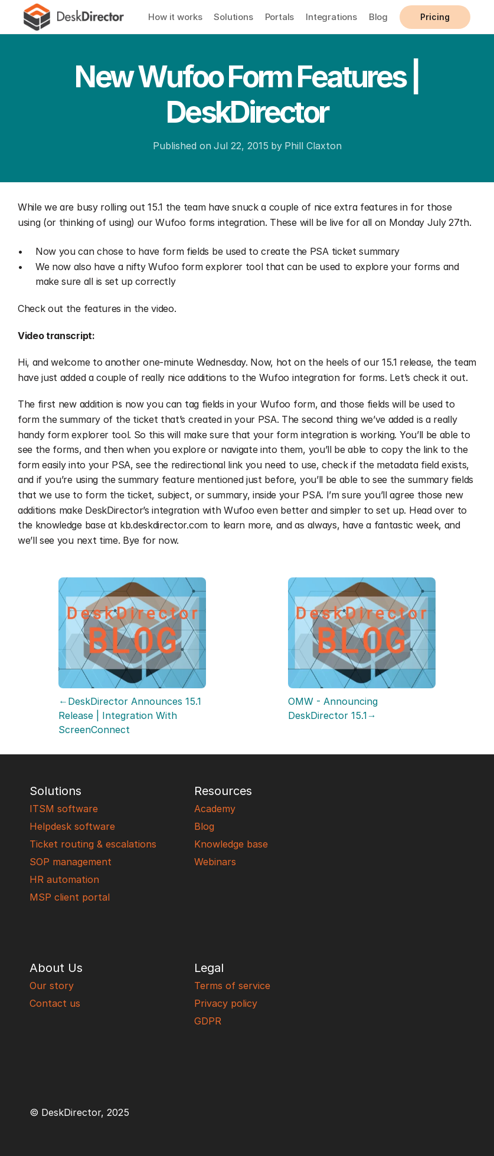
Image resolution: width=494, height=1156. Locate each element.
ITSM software (64, 809)
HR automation (64, 879)
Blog (378, 16)
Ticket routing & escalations (93, 844)
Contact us (55, 1003)
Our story (52, 985)
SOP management (71, 862)
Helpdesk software (72, 826)
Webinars (215, 862)
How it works (175, 16)
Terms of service (232, 985)
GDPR (207, 1021)
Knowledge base (231, 844)
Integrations (331, 16)
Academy (214, 809)
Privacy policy (225, 1003)
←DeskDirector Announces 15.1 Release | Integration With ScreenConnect (131, 715)
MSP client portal (70, 897)
